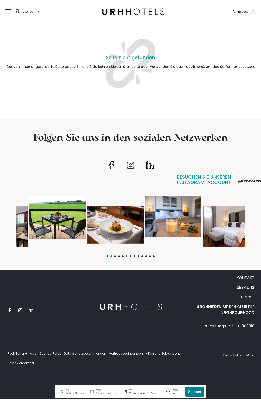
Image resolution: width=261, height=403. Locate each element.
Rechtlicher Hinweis (22, 353)
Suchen (194, 391)
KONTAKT (245, 277)
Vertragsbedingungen (126, 353)
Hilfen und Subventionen (164, 353)
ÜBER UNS (245, 287)
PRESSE (247, 297)
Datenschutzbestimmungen (85, 353)
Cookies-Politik (50, 353)
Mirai (249, 355)
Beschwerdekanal (23, 363)
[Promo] (177, 393)
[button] (107, 256)
